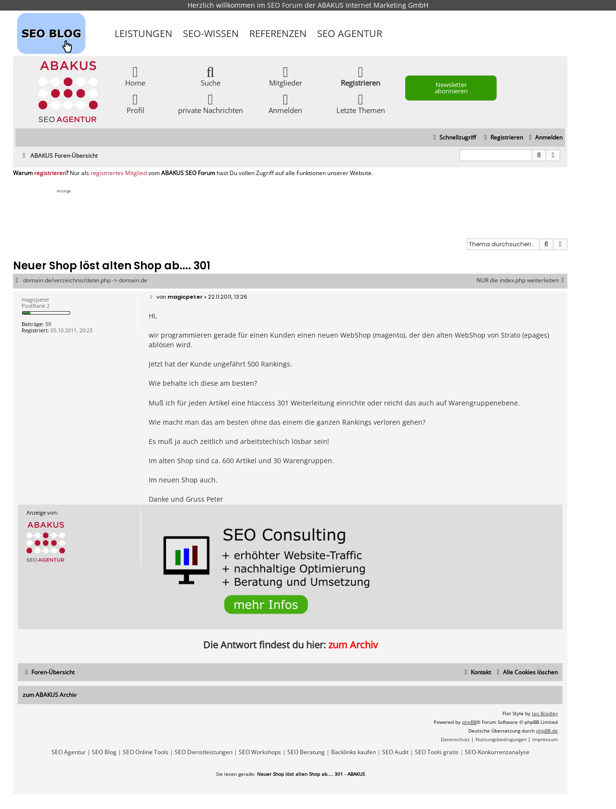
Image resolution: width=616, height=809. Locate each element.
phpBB (469, 722)
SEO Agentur (349, 33)
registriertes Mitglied (118, 173)
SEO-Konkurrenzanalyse (497, 752)
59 (48, 324)
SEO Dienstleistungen (203, 752)
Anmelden (285, 103)
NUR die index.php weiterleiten (521, 280)
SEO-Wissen (211, 33)
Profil (135, 103)
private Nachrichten (210, 103)
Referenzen (278, 33)
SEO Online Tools (145, 752)
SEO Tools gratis (437, 752)
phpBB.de (547, 730)
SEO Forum (285, 5)
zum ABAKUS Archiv (50, 695)
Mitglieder (285, 76)
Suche (210, 76)
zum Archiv (353, 644)
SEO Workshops (260, 752)
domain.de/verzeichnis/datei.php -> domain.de (85, 280)
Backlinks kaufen (353, 752)
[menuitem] (544, 137)
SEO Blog (104, 752)
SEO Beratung (306, 752)
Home (135, 76)
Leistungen (143, 33)
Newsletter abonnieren (451, 87)
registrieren (50, 173)
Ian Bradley (545, 713)
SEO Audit (395, 752)
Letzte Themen (360, 103)
